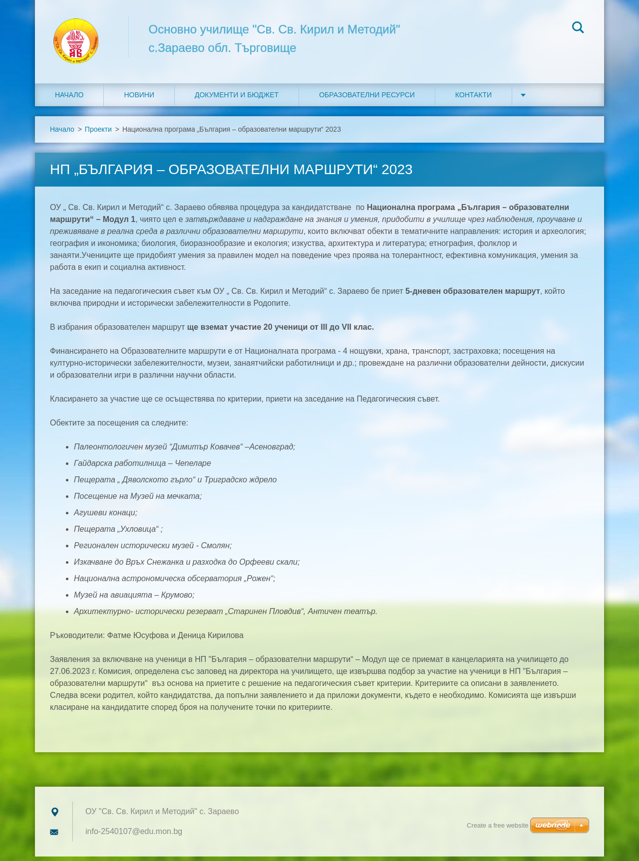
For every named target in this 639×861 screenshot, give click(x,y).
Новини (139, 99)
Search (578, 29)
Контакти (473, 99)
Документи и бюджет (237, 99)
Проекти (98, 134)
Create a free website (498, 825)
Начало (69, 99)
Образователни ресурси (367, 99)
